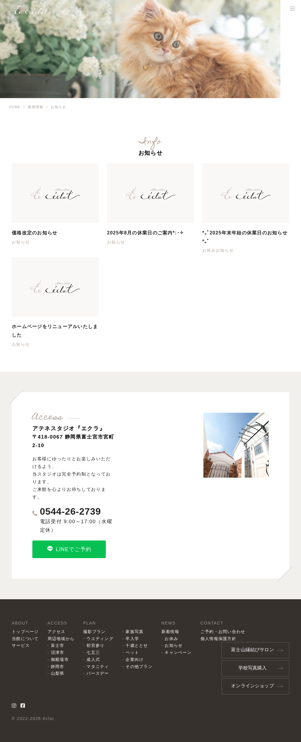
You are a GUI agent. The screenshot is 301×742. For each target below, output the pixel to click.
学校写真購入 (252, 668)
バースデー (99, 674)
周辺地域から (62, 639)
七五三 (95, 653)
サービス (21, 646)
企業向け (137, 660)
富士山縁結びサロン (252, 650)
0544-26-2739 (72, 512)
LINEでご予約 (69, 549)
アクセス (57, 632)
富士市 (59, 646)
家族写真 (137, 632)
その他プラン (141, 667)
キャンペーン (181, 653)
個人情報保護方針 (222, 639)
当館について (25, 639)
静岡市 (59, 667)
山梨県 (59, 674)
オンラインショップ (252, 685)
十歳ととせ (139, 646)
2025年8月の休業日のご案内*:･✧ (149, 233)
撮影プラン (96, 632)
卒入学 (135, 639)
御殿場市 (61, 660)
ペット (135, 653)
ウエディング (102, 639)
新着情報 (174, 632)
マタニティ (99, 667)
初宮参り (97, 646)
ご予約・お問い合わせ (227, 632)
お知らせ (21, 242)
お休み (209, 250)
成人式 (95, 660)
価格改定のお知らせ (36, 233)
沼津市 (59, 653)
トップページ (25, 632)
